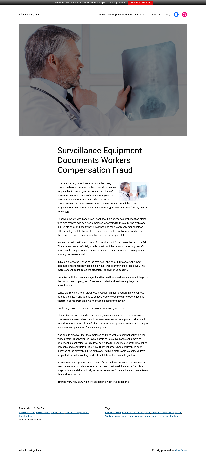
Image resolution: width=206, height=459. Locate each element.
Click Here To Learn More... (141, 3)
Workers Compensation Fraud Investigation (156, 416)
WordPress (181, 450)
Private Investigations (46, 412)
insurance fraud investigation (136, 412)
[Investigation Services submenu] (131, 14)
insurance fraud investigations (166, 412)
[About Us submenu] (145, 14)
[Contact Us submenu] (161, 14)
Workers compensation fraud (119, 416)
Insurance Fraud (27, 412)
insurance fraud (113, 412)
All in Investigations (30, 14)
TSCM (61, 412)
